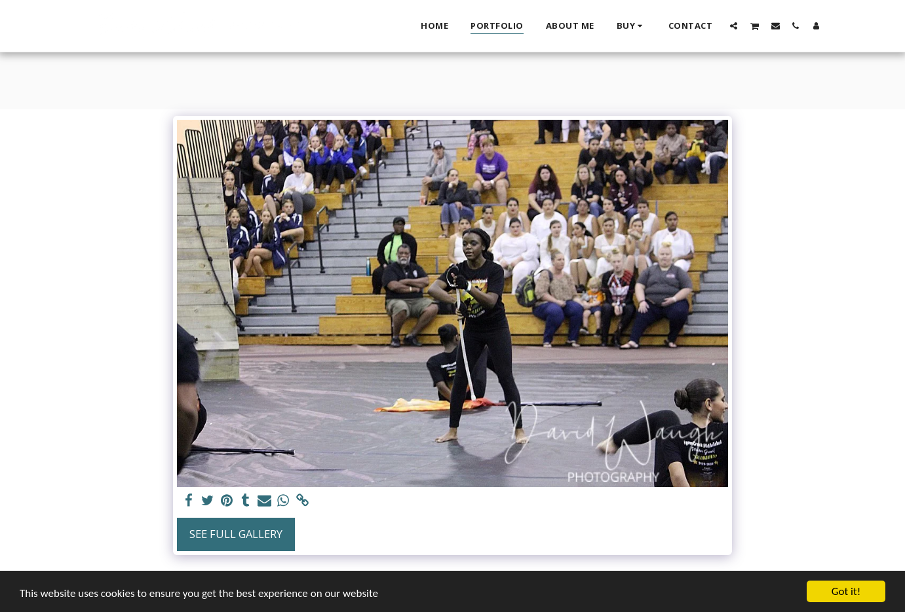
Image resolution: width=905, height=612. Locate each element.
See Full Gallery (235, 533)
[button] (733, 25)
